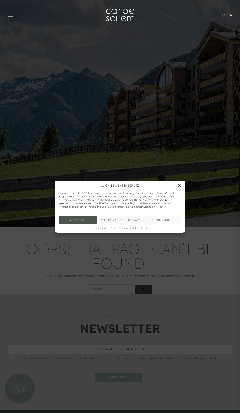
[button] (179, 185)
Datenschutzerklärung (105, 227)
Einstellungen (162, 220)
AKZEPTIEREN (77, 220)
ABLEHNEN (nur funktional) (120, 220)
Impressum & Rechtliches (133, 227)
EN (230, 15)
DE (224, 15)
